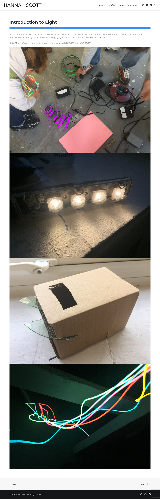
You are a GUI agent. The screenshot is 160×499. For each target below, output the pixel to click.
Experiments (38, 28)
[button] (143, 5)
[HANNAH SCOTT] (23, 5)
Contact (132, 5)
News (121, 5)
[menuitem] (101, 5)
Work (102, 5)
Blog (47, 28)
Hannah (60, 28)
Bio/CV (112, 5)
